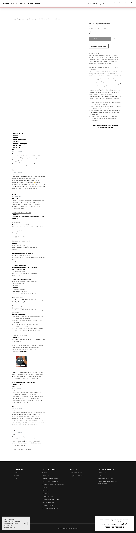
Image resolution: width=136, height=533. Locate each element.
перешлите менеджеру (22, 326)
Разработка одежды (76, 476)
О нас (16, 473)
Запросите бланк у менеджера (24, 316)
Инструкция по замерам (97, 34)
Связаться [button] (92, 3)
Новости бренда (47, 505)
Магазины (45, 476)
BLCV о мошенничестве (50, 508)
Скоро (37, 4)
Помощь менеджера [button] (98, 46)
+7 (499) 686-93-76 (18, 237)
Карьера (17, 476)
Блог (15, 478)
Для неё (14, 4)
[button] (120, 3)
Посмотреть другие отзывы (21, 212)
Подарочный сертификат (50, 499)
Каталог (6, 4)
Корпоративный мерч (105, 478)
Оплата (44, 487)
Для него (23, 4)
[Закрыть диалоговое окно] (132, 518)
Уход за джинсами (48, 502)
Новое (30, 4)
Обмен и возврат (47, 496)
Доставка (45, 490)
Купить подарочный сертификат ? (24, 382)
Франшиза (101, 476)
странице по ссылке (23, 318)
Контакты (45, 473)
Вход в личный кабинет (50, 481)
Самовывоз (45, 493)
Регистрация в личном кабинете (53, 484)
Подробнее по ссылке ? (20, 335)
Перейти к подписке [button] (114, 527)
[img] (68, 3)
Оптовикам (102, 473)
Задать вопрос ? (30, 349)
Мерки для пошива (76, 473)
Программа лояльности (50, 478)
